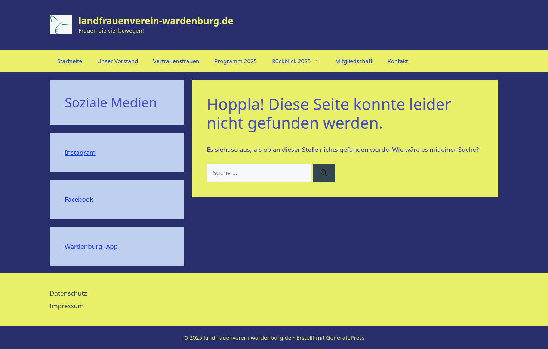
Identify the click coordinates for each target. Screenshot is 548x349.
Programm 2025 (235, 61)
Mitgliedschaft (353, 61)
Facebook (79, 199)
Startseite (69, 61)
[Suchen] (324, 173)
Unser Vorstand (117, 61)
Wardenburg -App (91, 246)
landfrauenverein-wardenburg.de (155, 20)
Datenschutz (68, 293)
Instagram (80, 152)
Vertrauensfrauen (176, 61)
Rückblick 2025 (299, 61)
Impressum (67, 305)
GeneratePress (345, 337)
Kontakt (398, 61)
